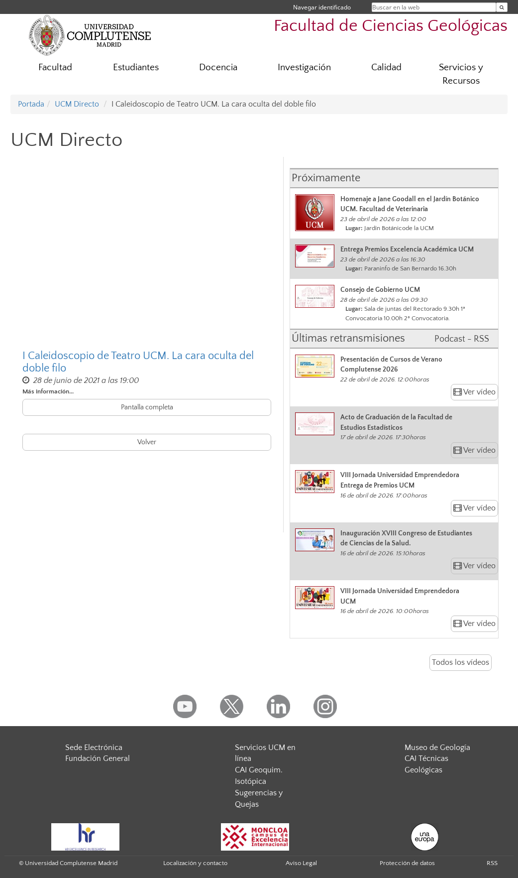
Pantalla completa (147, 407)
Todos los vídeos (460, 662)
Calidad (386, 67)
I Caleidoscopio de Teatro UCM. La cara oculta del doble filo (138, 362)
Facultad (55, 67)
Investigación (304, 67)
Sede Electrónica (93, 747)
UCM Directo (77, 104)
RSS (492, 863)
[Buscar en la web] (502, 7)
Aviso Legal (301, 863)
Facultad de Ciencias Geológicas (391, 26)
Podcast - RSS (461, 339)
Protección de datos (407, 863)
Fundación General (97, 758)
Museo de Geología (437, 747)
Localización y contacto (195, 863)
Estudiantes (136, 67)
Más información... (48, 391)
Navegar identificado (322, 7)
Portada (31, 104)
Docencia (218, 67)
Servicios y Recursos (461, 74)
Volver (146, 442)
